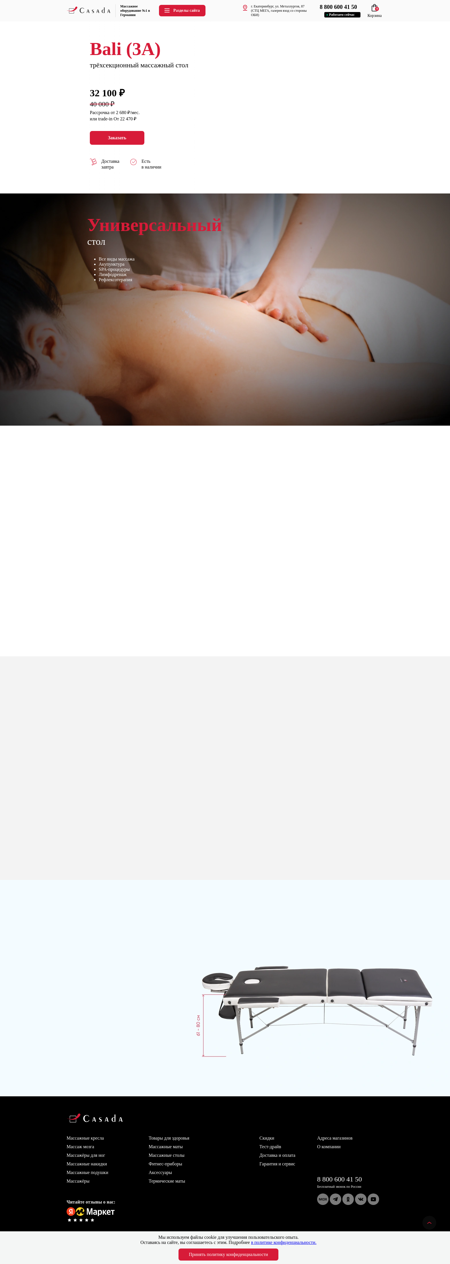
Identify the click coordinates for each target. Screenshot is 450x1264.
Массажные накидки (87, 1163)
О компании (329, 1146)
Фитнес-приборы (165, 1163)
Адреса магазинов (334, 1138)
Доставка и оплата (277, 1155)
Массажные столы (167, 1155)
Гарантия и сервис (277, 1163)
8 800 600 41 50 (339, 1179)
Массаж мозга (80, 1146)
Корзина (374, 13)
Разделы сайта (182, 10)
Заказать (117, 138)
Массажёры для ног (86, 1155)
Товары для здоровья (169, 1138)
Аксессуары (160, 1172)
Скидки (266, 1138)
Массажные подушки (87, 1172)
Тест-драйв (270, 1146)
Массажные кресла (85, 1138)
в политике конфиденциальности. (284, 1242)
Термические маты (167, 1181)
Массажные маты (166, 1146)
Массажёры (78, 1181)
